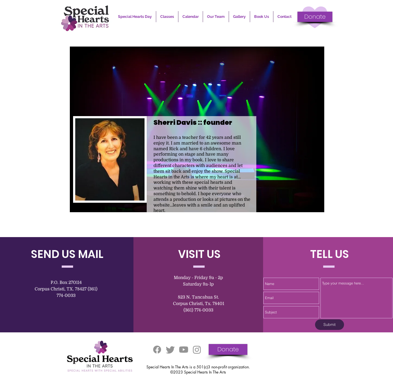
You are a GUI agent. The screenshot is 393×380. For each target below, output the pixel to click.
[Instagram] (197, 349)
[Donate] (314, 17)
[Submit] (329, 324)
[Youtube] (183, 349)
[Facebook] (157, 349)
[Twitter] (170, 349)
